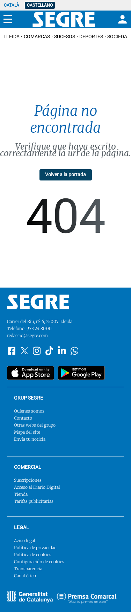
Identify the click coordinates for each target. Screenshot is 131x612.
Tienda (21, 494)
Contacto (23, 418)
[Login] (122, 19)
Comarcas (37, 36)
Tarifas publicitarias (33, 501)
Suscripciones (28, 480)
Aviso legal (24, 540)
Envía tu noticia (29, 439)
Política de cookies (32, 554)
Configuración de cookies (39, 561)
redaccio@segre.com (27, 335)
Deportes (91, 36)
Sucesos (64, 36)
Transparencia (28, 568)
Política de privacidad (35, 547)
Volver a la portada (65, 174)
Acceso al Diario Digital (37, 487)
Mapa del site (27, 432)
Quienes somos (29, 411)
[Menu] (7, 19)
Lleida (11, 36)
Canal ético (25, 575)
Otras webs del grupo (35, 425)
